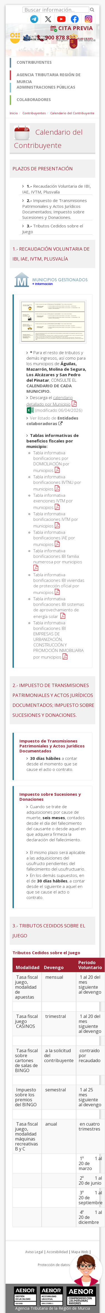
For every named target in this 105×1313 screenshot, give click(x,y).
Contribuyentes (34, 113)
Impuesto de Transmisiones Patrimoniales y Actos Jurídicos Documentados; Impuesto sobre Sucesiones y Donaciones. (54, 209)
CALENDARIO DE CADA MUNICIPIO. (49, 388)
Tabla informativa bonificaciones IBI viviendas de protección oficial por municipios (58, 583)
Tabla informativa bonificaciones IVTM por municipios (55, 520)
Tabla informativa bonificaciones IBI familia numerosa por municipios (57, 556)
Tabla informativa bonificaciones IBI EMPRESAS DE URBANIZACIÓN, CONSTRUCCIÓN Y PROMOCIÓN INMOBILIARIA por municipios (58, 640)
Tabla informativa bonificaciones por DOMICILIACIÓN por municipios (51, 461)
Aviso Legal (34, 1252)
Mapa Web (79, 1252)
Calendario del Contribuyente (72, 113)
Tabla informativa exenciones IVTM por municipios (53, 501)
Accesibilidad (57, 1252)
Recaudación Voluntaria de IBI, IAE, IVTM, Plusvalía (56, 189)
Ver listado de (52, 420)
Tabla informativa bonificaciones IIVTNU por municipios (57, 483)
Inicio (14, 113)
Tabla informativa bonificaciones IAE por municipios (54, 538)
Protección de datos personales (63, 1264)
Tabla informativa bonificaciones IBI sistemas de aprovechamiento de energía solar (58, 607)
